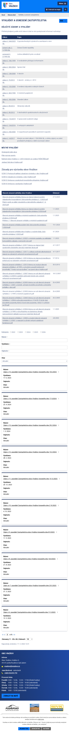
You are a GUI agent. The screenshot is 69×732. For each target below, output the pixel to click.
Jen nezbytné (36, 728)
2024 (28, 332)
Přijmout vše (24, 728)
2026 (44, 332)
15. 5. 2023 (7, 618)
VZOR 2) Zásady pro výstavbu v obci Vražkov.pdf (19, 177)
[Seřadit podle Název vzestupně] (7, 336)
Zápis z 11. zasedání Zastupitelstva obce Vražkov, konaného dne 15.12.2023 (32, 479)
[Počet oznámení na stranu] (29, 639)
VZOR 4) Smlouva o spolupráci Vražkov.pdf (17, 184)
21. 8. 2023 (7, 565)
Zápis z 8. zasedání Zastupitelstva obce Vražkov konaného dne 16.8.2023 (31, 559)
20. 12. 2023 (7, 485)
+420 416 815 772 (10, 673)
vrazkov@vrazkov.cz (12, 666)
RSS (63, 21)
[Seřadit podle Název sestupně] (7, 337)
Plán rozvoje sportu (8, 155)
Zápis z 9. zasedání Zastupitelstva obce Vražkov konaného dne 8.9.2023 (30, 532)
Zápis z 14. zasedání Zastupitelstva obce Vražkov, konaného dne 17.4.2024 (31, 399)
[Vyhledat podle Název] (34, 340)
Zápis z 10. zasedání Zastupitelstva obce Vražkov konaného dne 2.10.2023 (31, 505)
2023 (21, 332)
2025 (36, 332)
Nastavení (46, 728)
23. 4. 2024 (7, 404)
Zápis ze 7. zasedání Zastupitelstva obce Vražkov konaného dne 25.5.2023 (31, 585)
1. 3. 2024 (6, 431)
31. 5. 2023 (7, 591)
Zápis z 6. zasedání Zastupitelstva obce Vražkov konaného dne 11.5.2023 (31, 612)
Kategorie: (5, 332)
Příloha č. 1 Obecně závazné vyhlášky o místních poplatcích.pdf (24, 220)
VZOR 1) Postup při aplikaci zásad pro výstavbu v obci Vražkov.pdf (25, 173)
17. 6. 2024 (7, 378)
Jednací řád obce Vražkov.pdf (12, 162)
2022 (13, 332)
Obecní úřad (12, 15)
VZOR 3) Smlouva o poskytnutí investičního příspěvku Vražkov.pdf (25, 180)
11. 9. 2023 (7, 538)
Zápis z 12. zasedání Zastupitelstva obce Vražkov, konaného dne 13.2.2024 (31, 452)
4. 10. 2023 (7, 511)
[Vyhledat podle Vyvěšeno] (34, 347)
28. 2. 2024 (7, 458)
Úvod (3, 15)
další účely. (41, 719)
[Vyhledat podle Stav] (34, 361)
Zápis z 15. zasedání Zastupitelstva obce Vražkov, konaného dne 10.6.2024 (31, 372)
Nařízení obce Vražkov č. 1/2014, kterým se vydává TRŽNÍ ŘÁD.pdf (25, 159)
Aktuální (6, 387)
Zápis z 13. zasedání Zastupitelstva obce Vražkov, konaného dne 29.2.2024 (31, 425)
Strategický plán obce (9, 152)
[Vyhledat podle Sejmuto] (34, 354)
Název (4, 337)
